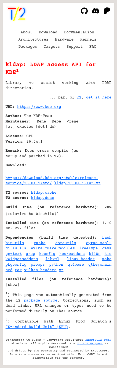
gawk (106, 248)
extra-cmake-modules (53, 248)
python (56, 265)
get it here (98, 97)
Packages (27, 47)
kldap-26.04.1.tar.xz (77, 183)
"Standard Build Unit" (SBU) (37, 327)
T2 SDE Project (90, 343)
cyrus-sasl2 (98, 243)
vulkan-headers (40, 270)
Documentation (79, 32)
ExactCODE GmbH (98, 340)
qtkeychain (99, 265)
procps (38, 265)
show (12, 285)
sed (9, 270)
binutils (15, 243)
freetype (88, 248)
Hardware (64, 40)
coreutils (65, 243)
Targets (52, 47)
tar (18, 270)
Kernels (88, 40)
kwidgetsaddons (22, 259)
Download (48, 32)
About (26, 32)
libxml (52, 259)
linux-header (81, 259)
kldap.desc (42, 198)
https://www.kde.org (39, 107)
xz (61, 270)
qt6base (76, 265)
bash (106, 238)
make (106, 259)
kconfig (47, 254)
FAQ (92, 47)
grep (30, 254)
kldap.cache (43, 193)
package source (40, 300)
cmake (40, 243)
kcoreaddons (72, 254)
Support (75, 47)
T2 (79, 97)
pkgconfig (16, 265)
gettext (14, 254)
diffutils (16, 248)
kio (108, 254)
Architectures (33, 40)
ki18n (94, 254)
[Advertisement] (94, 140)
